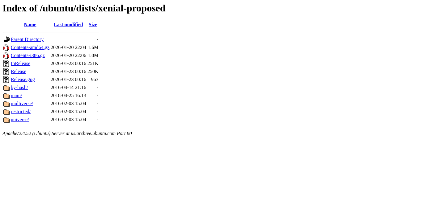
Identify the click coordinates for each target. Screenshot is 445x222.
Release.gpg (23, 79)
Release (18, 71)
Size (93, 24)
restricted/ (21, 111)
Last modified (68, 24)
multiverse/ (22, 103)
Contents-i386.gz (28, 55)
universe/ (20, 119)
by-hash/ (19, 87)
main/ (16, 95)
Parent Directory (27, 39)
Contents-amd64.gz (30, 47)
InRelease (20, 63)
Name (30, 24)
